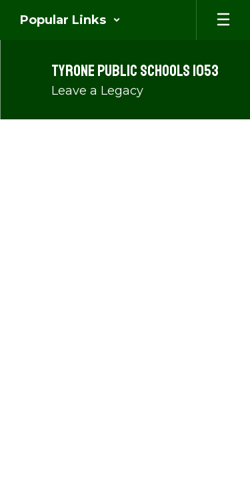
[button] (70, 20)
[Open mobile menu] (223, 20)
